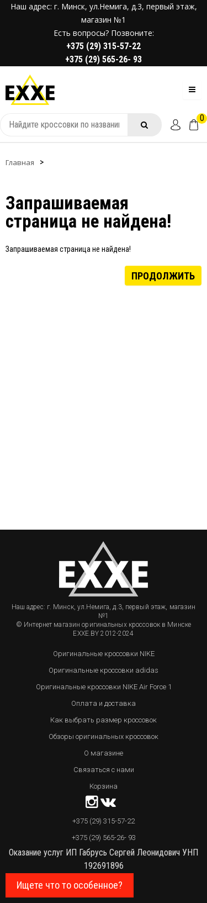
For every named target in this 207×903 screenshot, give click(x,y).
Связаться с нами (103, 769)
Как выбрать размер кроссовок (103, 720)
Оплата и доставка (103, 703)
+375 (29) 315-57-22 (103, 46)
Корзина (103, 786)
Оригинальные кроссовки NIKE (104, 653)
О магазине (103, 753)
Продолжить (163, 275)
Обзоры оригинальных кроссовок (103, 736)
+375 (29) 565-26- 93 (103, 59)
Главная (20, 162)
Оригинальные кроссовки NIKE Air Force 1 (104, 687)
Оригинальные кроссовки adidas (103, 670)
